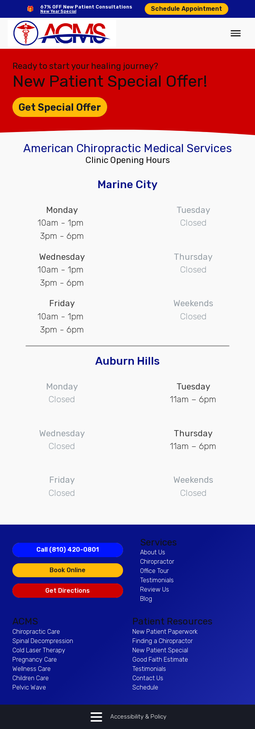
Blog (146, 598)
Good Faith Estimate (160, 659)
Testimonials (157, 580)
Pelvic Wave (29, 687)
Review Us (154, 589)
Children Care (30, 678)
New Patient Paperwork (165, 631)
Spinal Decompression (42, 641)
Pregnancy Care (34, 659)
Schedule (145, 687)
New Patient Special (160, 650)
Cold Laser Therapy (38, 650)
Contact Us (147, 678)
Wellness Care (31, 668)
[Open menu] (235, 33)
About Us (152, 552)
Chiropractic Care (36, 631)
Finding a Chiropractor (162, 641)
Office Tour (154, 571)
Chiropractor (157, 561)
